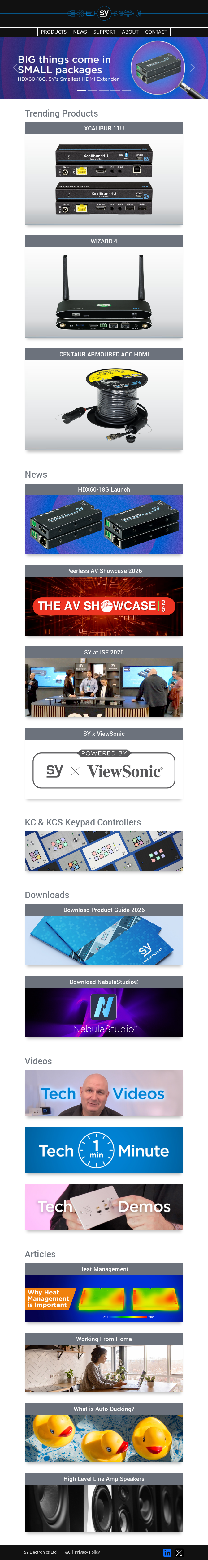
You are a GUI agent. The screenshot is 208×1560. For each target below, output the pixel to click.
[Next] (192, 68)
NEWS (80, 31)
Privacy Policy (87, 1552)
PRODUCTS (54, 31)
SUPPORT (104, 31)
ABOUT (130, 31)
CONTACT (156, 31)
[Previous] (15, 68)
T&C (66, 1552)
